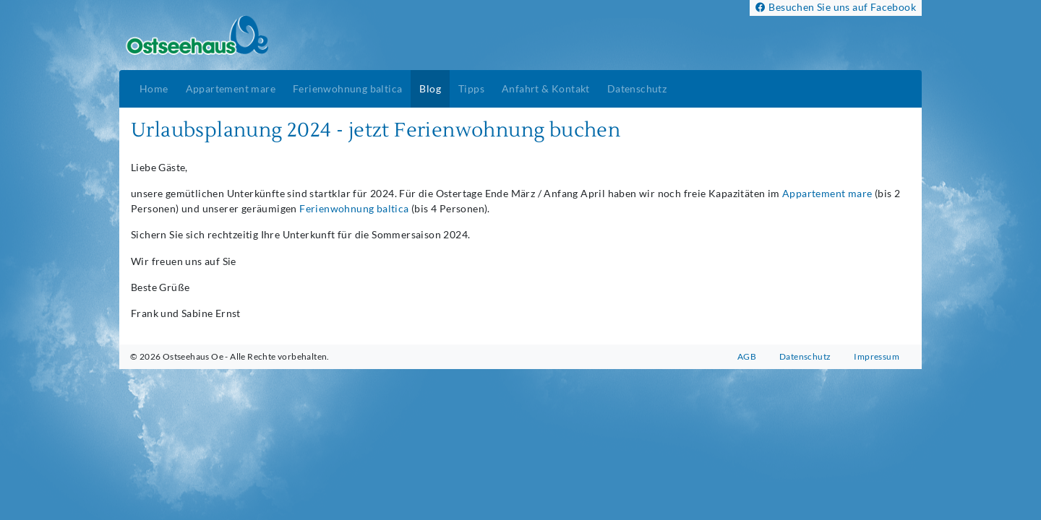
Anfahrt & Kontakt (546, 89)
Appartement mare (230, 89)
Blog (430, 89)
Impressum (876, 356)
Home (154, 89)
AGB (746, 356)
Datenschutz (637, 89)
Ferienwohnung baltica (347, 89)
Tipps (471, 89)
